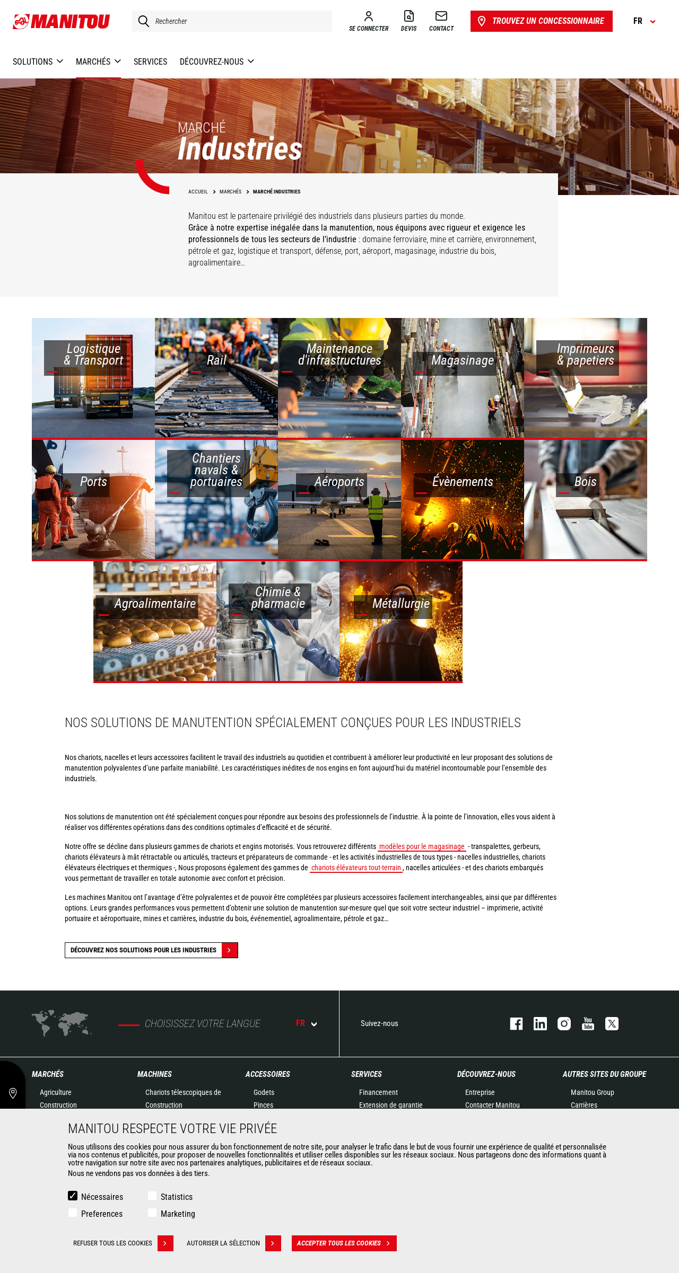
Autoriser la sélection (234, 1243)
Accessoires (268, 1074)
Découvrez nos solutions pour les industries (154, 950)
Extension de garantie (391, 1105)
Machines (154, 1074)
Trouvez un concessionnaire (539, 21)
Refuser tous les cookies (123, 1243)
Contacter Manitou (492, 1105)
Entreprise (480, 1092)
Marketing (178, 1214)
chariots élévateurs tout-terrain (356, 867)
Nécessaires (102, 1197)
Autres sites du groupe (604, 1074)
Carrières (584, 1105)
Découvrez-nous (486, 1074)
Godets (264, 1092)
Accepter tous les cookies (347, 1243)
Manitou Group (592, 1092)
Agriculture (56, 1092)
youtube (583, 1023)
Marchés (48, 1074)
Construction (58, 1105)
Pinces (263, 1105)
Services (366, 1074)
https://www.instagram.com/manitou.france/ (559, 1023)
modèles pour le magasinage (422, 846)
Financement (378, 1092)
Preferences (102, 1214)
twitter (607, 1023)
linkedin (535, 1023)
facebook (511, 1023)
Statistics (177, 1197)
